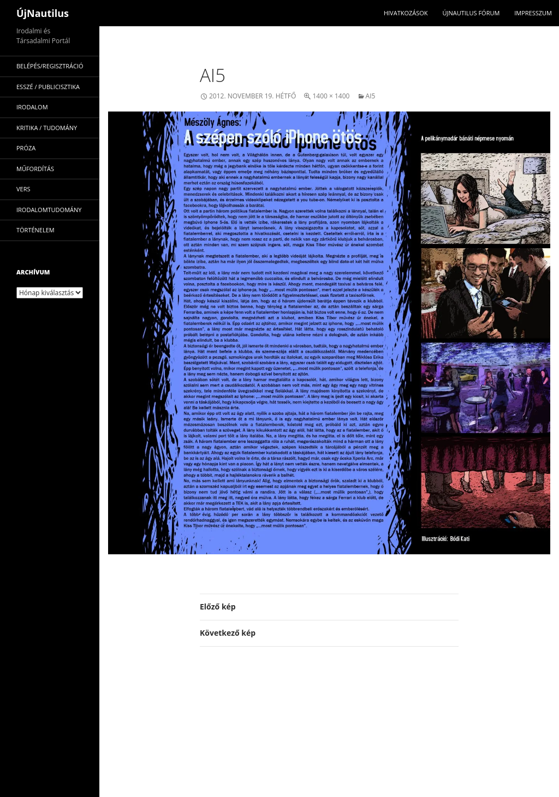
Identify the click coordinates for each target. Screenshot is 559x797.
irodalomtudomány (48, 210)
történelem (35, 230)
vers (23, 189)
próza (25, 148)
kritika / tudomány (46, 128)
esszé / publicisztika (48, 87)
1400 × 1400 (330, 96)
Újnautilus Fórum (470, 13)
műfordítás (35, 169)
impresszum (533, 13)
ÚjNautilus (42, 13)
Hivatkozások (406, 13)
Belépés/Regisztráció (50, 66)
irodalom (32, 107)
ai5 (371, 96)
